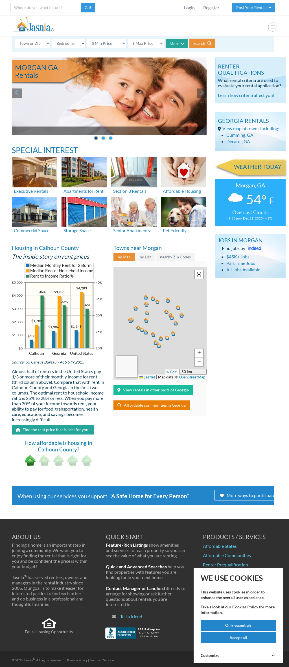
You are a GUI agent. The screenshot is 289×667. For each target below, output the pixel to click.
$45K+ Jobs (237, 256)
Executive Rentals (31, 191)
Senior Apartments (131, 230)
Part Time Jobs (240, 263)
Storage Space (77, 230)
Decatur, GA (238, 141)
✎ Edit (171, 372)
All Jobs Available (243, 269)
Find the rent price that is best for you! (53, 429)
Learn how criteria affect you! (246, 95)
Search (202, 43)
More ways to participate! (248, 495)
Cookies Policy (245, 606)
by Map (124, 256)
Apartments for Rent (84, 191)
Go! (88, 7)
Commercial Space (31, 230)
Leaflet (147, 377)
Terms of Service (102, 660)
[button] (169, 301)
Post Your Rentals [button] (253, 7)
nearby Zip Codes (175, 256)
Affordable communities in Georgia (151, 405)
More (177, 43)
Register (211, 7)
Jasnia (29, 660)
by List (145, 256)
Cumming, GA (239, 135)
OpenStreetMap (192, 377)
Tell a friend (131, 616)
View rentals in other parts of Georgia (153, 389)
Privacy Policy (77, 660)
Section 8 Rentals (129, 191)
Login (189, 7)
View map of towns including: (250, 128)
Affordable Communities (227, 555)
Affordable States (220, 546)
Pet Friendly (175, 230)
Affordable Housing (182, 191)
